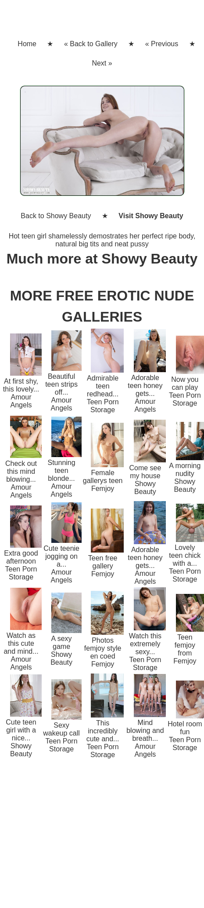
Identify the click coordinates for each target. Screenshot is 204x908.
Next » (102, 63)
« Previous (162, 44)
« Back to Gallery (91, 44)
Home (27, 44)
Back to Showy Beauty (56, 216)
